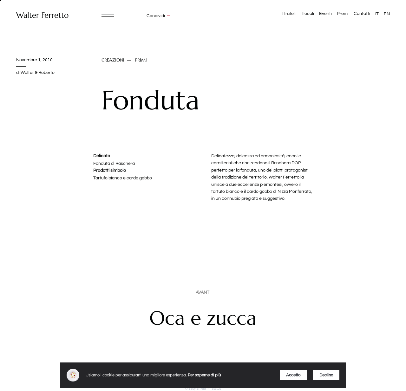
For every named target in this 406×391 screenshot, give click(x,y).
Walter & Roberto (38, 72)
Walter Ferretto (42, 15)
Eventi (325, 13)
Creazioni (113, 60)
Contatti (362, 13)
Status (216, 388)
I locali (308, 13)
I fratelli (289, 13)
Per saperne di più (204, 375)
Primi (141, 60)
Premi (343, 13)
